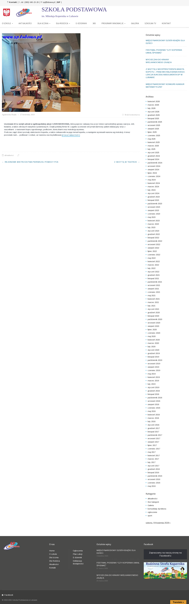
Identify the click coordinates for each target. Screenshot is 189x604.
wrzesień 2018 (154, 401)
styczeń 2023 (153, 231)
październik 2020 (155, 319)
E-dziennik (77, 557)
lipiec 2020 (152, 329)
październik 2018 (155, 397)
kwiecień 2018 (154, 414)
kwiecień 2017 (154, 455)
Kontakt (52, 568)
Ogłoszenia (78, 551)
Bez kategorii (153, 502)
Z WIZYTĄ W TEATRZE (125, 162)
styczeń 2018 (153, 425)
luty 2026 (151, 108)
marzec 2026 (153, 105)
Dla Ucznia (53, 557)
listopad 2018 (153, 394)
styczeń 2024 (153, 193)
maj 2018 (152, 411)
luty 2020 (151, 346)
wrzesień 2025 (154, 125)
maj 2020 (152, 336)
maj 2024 (152, 180)
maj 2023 (152, 217)
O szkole (53, 554)
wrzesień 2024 (154, 166)
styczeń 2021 (153, 309)
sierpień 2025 (153, 129)
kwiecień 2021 (154, 299)
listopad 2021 (153, 278)
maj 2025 (152, 139)
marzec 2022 (153, 265)
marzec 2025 (153, 146)
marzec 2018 (153, 418)
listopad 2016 (153, 472)
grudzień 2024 (154, 156)
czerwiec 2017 (154, 449)
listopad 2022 (153, 237)
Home (52, 551)
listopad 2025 (153, 118)
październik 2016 (155, 476)
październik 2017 (155, 435)
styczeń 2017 (153, 466)
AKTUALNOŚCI (25, 23)
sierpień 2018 (153, 404)
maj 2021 (152, 295)
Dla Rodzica (54, 561)
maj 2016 (152, 486)
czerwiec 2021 (154, 292)
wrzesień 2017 (154, 438)
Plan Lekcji (77, 554)
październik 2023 (155, 203)
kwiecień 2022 (154, 261)
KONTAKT (166, 23)
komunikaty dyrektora (157, 509)
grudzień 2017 (154, 428)
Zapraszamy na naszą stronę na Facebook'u (165, 554)
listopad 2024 (153, 159)
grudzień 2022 (154, 234)
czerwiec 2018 (154, 408)
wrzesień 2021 (154, 285)
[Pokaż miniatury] (71, 135)
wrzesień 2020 (154, 323)
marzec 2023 (153, 224)
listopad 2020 (153, 316)
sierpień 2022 (153, 248)
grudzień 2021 (154, 275)
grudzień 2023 (154, 197)
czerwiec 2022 (154, 254)
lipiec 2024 (152, 173)
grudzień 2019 (154, 353)
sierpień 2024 (153, 169)
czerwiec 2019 (154, 370)
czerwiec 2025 (154, 135)
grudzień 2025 (154, 115)
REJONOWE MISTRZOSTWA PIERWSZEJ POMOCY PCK (31, 162)
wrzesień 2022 (154, 244)
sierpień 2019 (153, 367)
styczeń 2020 (153, 350)
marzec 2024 (153, 186)
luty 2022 (151, 268)
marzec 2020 (153, 343)
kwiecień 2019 (154, 377)
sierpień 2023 (153, 210)
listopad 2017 (153, 432)
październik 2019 (155, 360)
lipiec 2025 (152, 132)
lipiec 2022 (152, 251)
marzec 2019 (153, 380)
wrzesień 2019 (154, 363)
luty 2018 (151, 421)
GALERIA (135, 23)
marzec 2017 (153, 459)
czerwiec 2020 (154, 333)
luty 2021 (151, 306)
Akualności (54, 564)
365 (94, 23)
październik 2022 (155, 241)
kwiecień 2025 (154, 142)
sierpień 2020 (153, 326)
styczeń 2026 (153, 112)
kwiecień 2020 (154, 340)
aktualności (9, 155)
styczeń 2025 (153, 152)
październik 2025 (155, 122)
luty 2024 (151, 190)
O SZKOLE (6, 23)
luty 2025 (151, 149)
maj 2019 (152, 374)
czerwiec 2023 (154, 214)
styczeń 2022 (153, 272)
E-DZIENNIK (81, 23)
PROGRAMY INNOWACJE (112, 23)
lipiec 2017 (152, 445)
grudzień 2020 (154, 312)
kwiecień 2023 (154, 220)
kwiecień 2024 (154, 183)
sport (150, 515)
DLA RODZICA (62, 23)
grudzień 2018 (154, 391)
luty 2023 (151, 227)
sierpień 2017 (153, 442)
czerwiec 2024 (154, 176)
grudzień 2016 (154, 469)
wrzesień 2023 (154, 207)
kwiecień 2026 (154, 101)
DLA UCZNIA (43, 23)
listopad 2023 (153, 200)
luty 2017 (151, 462)
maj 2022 (152, 258)
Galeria (151, 505)
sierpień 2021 (153, 289)
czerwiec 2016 (154, 483)
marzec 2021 (153, 302)
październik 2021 (155, 282)
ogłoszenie (152, 512)
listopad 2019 (153, 357)
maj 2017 (152, 452)
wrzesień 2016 (154, 479)
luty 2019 (151, 384)
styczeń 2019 (153, 387)
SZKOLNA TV (150, 23)
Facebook (8, 595)
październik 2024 (155, 163)
